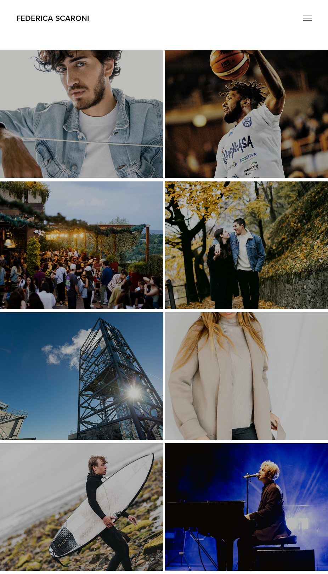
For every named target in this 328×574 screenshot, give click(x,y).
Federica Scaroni (52, 18)
